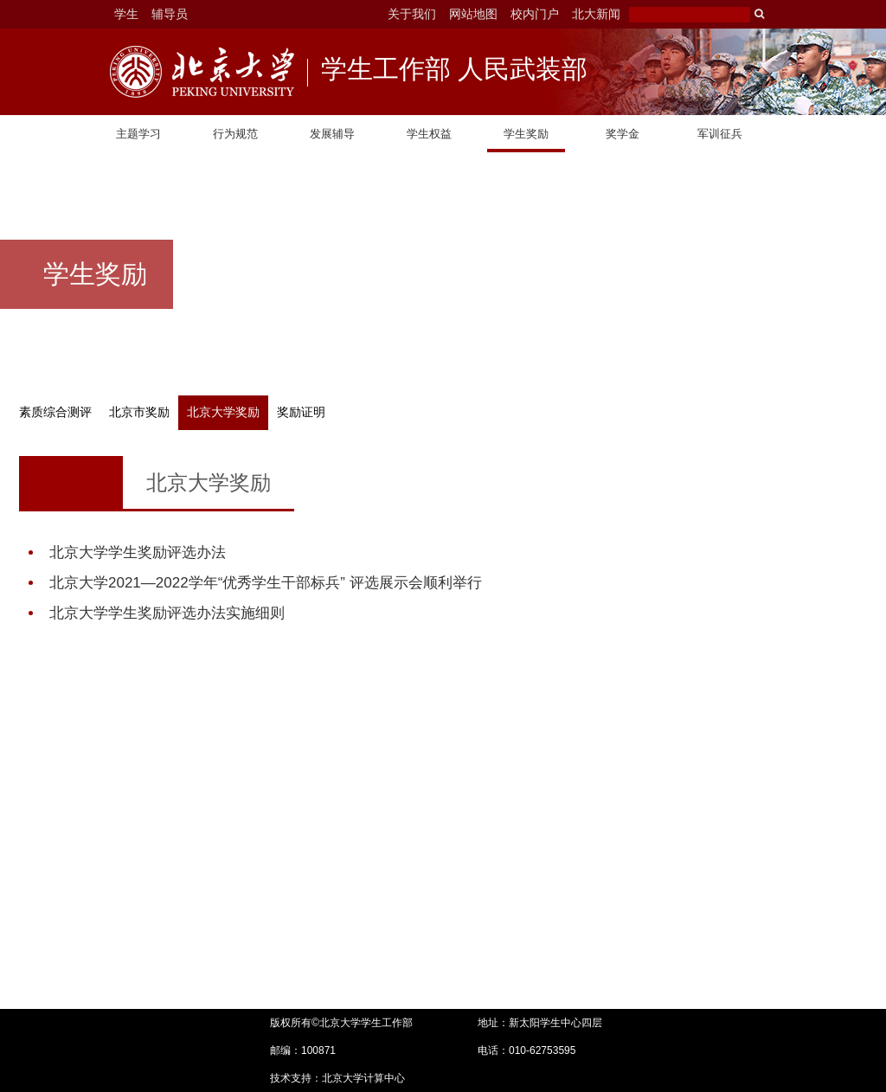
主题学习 (138, 133)
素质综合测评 (55, 412)
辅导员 (169, 14)
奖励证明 (301, 412)
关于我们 (412, 14)
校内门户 (534, 14)
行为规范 (235, 133)
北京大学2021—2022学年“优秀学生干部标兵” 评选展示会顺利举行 (265, 583)
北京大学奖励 (223, 412)
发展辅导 (332, 133)
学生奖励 (526, 133)
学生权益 (429, 133)
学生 (126, 14)
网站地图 (473, 14)
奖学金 (622, 133)
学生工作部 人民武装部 (454, 71)
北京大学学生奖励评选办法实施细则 (167, 613)
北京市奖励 (139, 412)
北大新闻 (596, 14)
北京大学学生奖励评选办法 (137, 552)
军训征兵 (719, 133)
